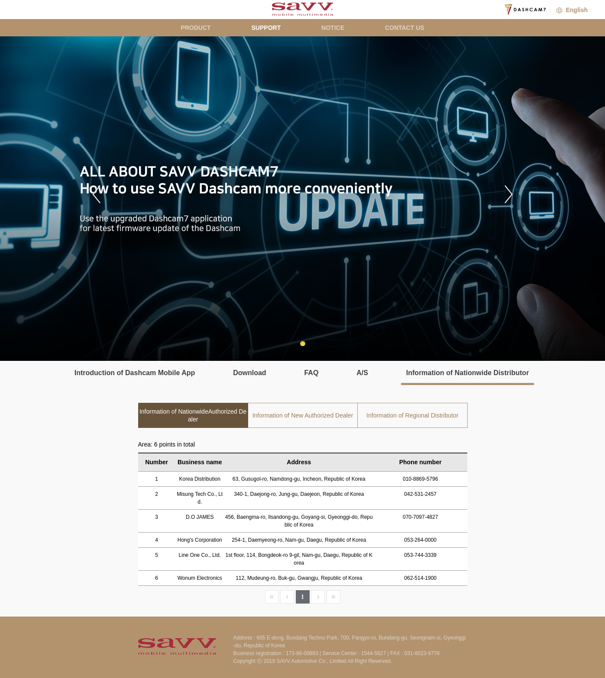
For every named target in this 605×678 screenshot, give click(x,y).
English (571, 9)
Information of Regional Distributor (412, 415)
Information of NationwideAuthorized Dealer (192, 415)
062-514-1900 (420, 578)
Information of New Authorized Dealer (302, 415)
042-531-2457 (420, 494)
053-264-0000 (420, 540)
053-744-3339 (420, 555)
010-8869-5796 (420, 479)
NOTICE (332, 27)
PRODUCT (195, 27)
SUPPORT (266, 27)
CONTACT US (404, 27)
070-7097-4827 (420, 517)
